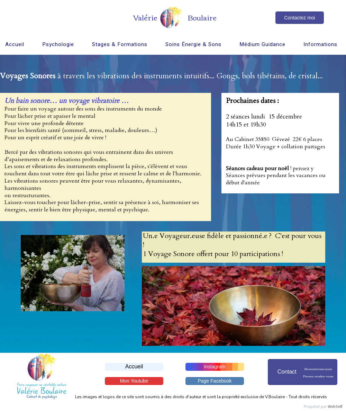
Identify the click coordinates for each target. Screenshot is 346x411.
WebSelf (335, 406)
